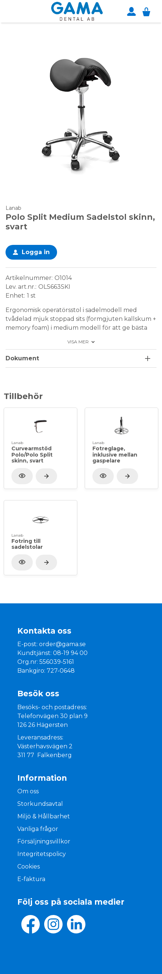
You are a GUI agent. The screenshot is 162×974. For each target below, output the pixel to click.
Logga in (36, 252)
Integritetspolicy (41, 853)
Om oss (28, 791)
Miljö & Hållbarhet (43, 816)
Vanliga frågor (37, 828)
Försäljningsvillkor (43, 841)
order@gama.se (62, 644)
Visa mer (78, 342)
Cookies (28, 866)
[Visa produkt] (46, 476)
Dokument (22, 358)
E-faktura (31, 879)
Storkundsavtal (40, 803)
